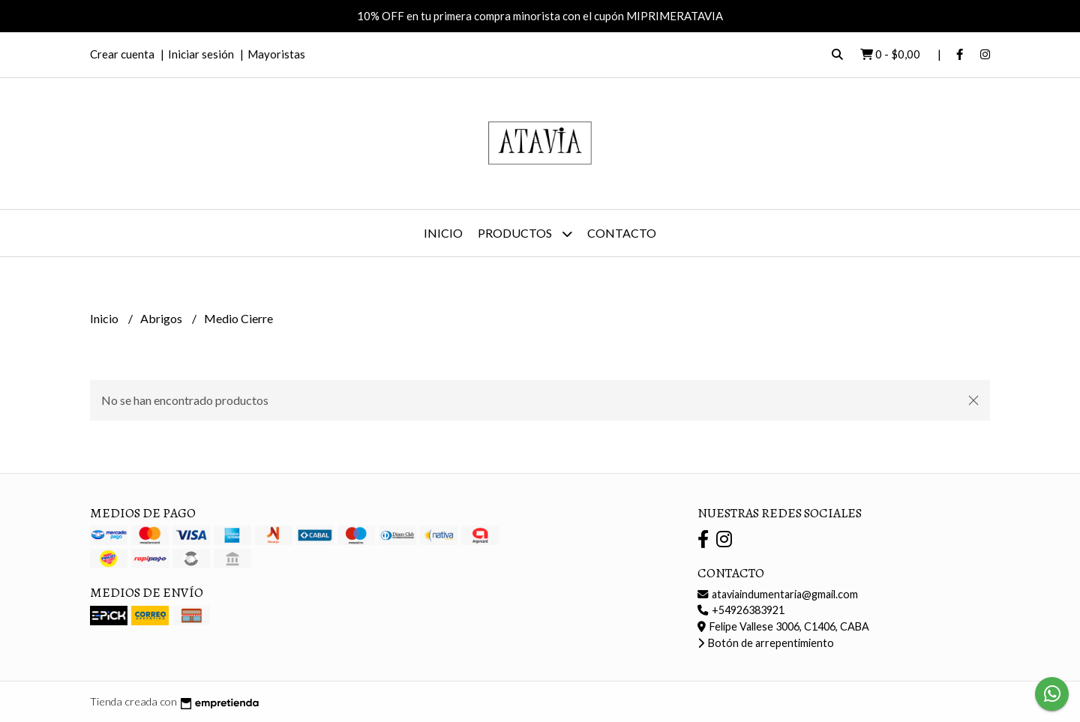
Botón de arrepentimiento (766, 643)
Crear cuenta (122, 54)
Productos (525, 233)
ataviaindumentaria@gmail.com (778, 594)
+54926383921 (741, 610)
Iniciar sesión (201, 54)
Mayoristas (276, 54)
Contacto (621, 233)
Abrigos (162, 318)
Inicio (443, 233)
